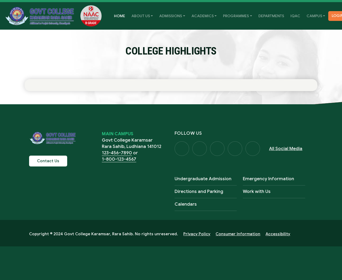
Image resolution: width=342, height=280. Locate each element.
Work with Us (257, 192)
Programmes (236, 15)
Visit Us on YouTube (236, 148)
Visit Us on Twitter (200, 148)
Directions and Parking (199, 192)
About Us (140, 15)
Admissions (170, 15)
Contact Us (48, 161)
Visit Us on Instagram (218, 148)
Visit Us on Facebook (182, 148)
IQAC (295, 15)
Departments (271, 15)
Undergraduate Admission (203, 179)
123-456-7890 (117, 153)
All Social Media (287, 148)
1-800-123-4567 (119, 159)
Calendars (186, 204)
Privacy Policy (196, 234)
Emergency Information (268, 179)
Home (121, 15)
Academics (202, 15)
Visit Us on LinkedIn (254, 148)
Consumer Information (238, 234)
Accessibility (278, 234)
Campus (314, 15)
